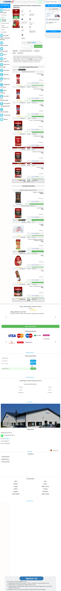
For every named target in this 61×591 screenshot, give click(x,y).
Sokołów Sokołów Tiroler (28, 278)
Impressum (29, 539)
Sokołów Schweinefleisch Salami (28, 159)
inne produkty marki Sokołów (28, 230)
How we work (5, 544)
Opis (14, 53)
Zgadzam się (31, 578)
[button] (6, 408)
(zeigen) (7, 526)
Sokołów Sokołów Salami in (28, 203)
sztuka (18, 69)
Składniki (15, 51)
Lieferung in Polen (30, 465)
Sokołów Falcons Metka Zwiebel (28, 344)
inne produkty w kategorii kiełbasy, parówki (28, 67)
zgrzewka (25, 69)
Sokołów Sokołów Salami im (28, 181)
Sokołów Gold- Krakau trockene (28, 137)
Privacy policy (6, 549)
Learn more (53, 31)
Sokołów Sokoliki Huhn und (28, 300)
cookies (21, 581)
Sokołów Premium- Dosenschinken (28, 322)
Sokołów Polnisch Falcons (28, 71)
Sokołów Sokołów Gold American (28, 115)
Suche (40, 2)
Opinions (20, 53)
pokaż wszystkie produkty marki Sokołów (28, 387)
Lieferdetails (29, 489)
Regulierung (5, 547)
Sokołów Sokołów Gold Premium (28, 93)
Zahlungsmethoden (30, 440)
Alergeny (36, 51)
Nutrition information (26, 51)
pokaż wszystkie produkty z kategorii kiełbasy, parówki (28, 224)
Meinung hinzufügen (30, 414)
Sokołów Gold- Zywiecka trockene (28, 366)
